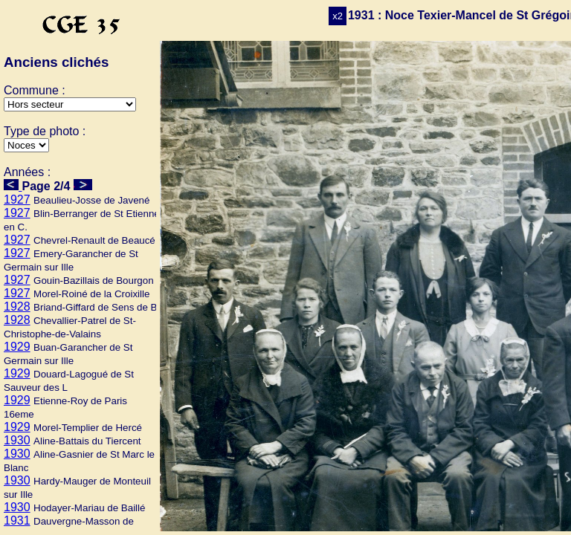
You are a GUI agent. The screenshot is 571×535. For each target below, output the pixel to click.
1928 (17, 306)
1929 (17, 346)
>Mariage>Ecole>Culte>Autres (26, 145)
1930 (17, 440)
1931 (17, 520)
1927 (17, 199)
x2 (337, 16)
